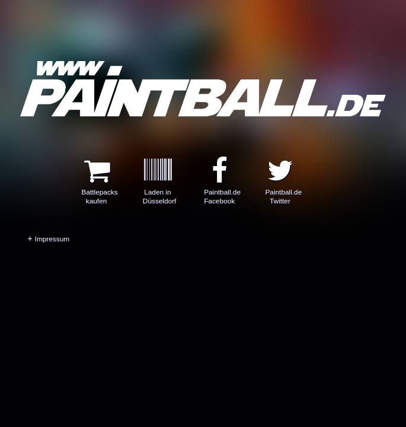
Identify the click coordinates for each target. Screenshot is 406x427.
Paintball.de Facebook (222, 189)
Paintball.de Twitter (283, 189)
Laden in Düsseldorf (160, 189)
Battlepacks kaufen (100, 189)
